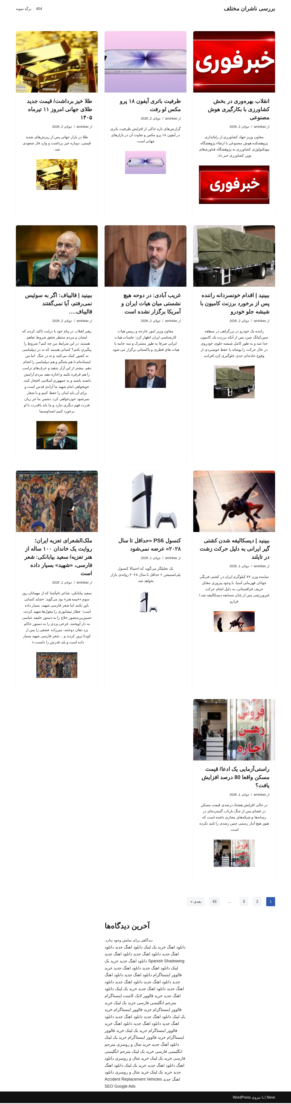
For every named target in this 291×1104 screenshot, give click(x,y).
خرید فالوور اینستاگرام (133, 1010)
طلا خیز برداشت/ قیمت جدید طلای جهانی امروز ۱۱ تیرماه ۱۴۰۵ (59, 109)
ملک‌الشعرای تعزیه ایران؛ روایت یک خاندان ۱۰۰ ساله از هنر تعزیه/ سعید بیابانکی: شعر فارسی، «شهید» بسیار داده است (58, 557)
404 (39, 9)
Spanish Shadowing (166, 962)
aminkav (260, 126)
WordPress (242, 1098)
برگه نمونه (23, 9)
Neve (271, 1098)
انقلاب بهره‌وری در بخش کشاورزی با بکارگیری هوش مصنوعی (238, 109)
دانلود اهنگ (176, 948)
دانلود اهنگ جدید (129, 948)
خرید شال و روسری (134, 1045)
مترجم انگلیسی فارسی (156, 1003)
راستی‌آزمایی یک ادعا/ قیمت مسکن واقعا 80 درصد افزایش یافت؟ (235, 778)
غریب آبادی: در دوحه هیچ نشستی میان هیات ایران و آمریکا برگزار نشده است (151, 303)
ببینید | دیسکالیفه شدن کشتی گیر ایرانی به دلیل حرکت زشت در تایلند (234, 549)
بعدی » (196, 902)
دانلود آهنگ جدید (165, 1045)
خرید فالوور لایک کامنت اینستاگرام (134, 996)
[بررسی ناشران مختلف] (249, 8)
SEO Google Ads (120, 1087)
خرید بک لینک (155, 948)
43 (214, 902)
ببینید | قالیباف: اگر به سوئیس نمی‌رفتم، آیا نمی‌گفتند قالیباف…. (58, 303)
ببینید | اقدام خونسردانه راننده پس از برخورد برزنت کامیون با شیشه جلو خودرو (234, 303)
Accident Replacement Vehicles (133, 1080)
